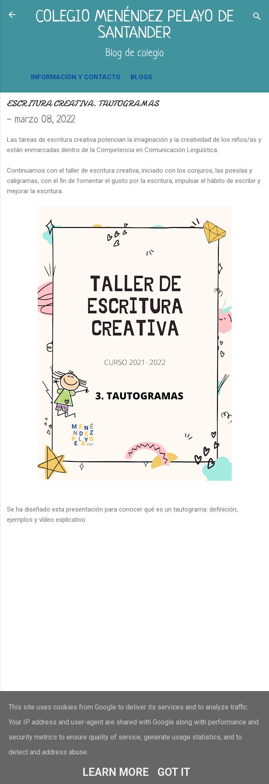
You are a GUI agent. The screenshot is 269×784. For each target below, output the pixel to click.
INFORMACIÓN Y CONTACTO (76, 77)
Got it (173, 772)
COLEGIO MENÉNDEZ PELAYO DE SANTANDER (134, 25)
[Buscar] (257, 17)
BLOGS (141, 77)
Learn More (115, 772)
